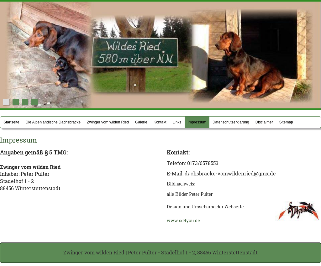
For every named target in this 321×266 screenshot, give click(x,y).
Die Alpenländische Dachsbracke (53, 122)
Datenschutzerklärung (231, 122)
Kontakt (160, 122)
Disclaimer (264, 122)
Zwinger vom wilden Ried (108, 122)
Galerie (141, 122)
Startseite (11, 122)
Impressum (197, 122)
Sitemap (286, 122)
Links (177, 122)
